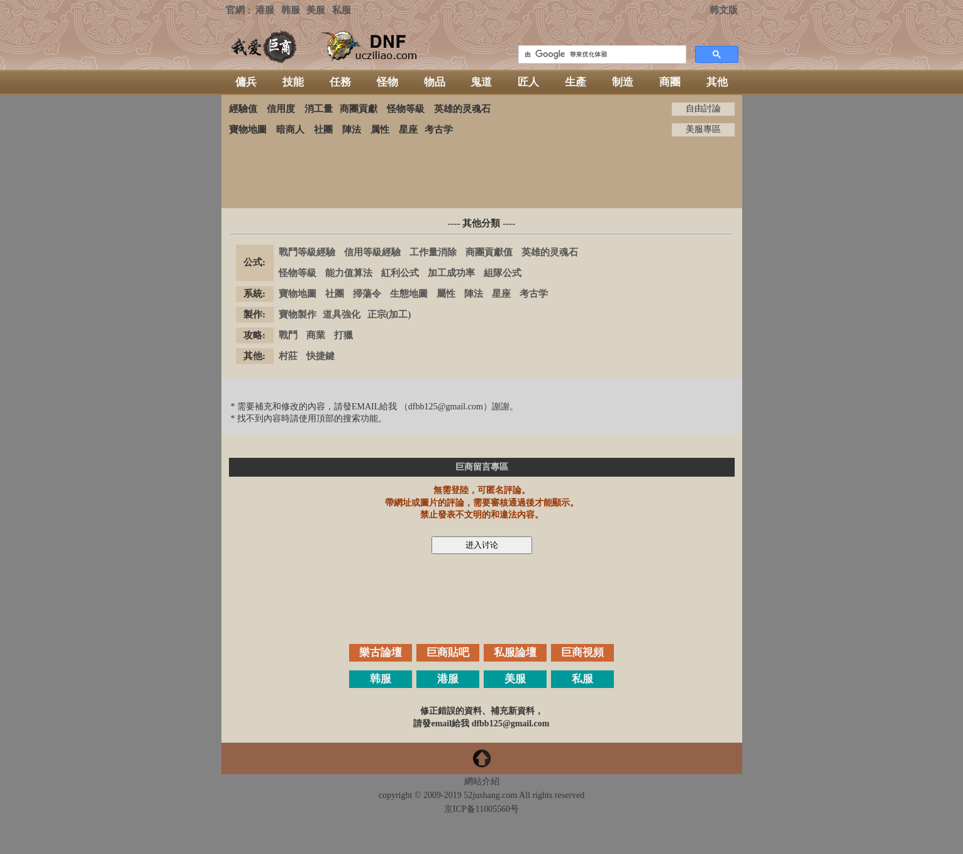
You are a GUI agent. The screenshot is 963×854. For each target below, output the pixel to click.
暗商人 (290, 130)
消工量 (318, 109)
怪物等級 (406, 109)
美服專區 (703, 129)
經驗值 (243, 109)
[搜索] (601, 54)
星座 (408, 130)
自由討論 (703, 108)
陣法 (351, 130)
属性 (379, 130)
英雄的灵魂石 (462, 109)
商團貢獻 (358, 109)
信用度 (281, 109)
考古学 (439, 130)
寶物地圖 (248, 130)
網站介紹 (481, 781)
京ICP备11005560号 (481, 809)
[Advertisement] (482, 172)
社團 (323, 130)
